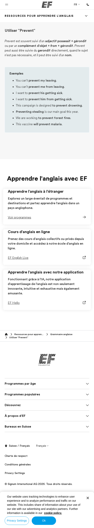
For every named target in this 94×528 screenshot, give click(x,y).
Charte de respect (16, 455)
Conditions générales (18, 464)
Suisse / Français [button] (17, 446)
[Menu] (86, 16)
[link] (39, 15)
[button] (7, 4)
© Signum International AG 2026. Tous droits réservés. (38, 483)
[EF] (47, 5)
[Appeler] (87, 4)
